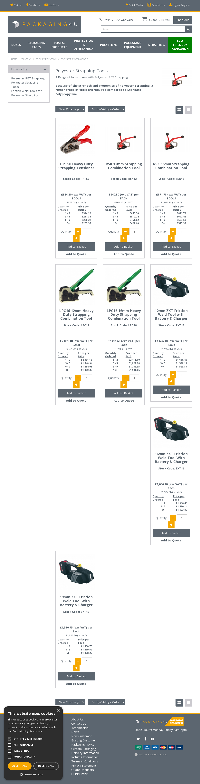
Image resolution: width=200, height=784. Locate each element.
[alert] (33, 743)
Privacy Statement (83, 765)
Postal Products (59, 45)
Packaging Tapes (36, 45)
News (75, 732)
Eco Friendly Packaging (180, 45)
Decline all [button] (46, 766)
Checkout (182, 20)
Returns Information (85, 757)
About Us (77, 719)
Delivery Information (85, 753)
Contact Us (78, 723)
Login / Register (179, 5)
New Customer (81, 736)
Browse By (19, 69)
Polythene (108, 45)
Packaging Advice (82, 744)
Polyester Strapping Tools (74, 59)
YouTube (51, 5)
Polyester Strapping (46, 59)
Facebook (33, 5)
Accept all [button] (19, 766)
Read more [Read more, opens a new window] (36, 731)
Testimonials (80, 728)
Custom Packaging (83, 749)
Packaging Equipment (133, 45)
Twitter (16, 5)
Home (14, 59)
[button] (33, 774)
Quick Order (134, 5)
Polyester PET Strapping (28, 78)
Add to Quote (76, 254)
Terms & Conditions (84, 761)
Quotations (156, 5)
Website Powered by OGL (152, 754)
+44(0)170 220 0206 (117, 19)
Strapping (156, 45)
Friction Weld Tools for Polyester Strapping (26, 93)
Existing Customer (83, 740)
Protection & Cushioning (83, 45)
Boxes (16, 45)
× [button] (58, 710)
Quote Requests (82, 770)
